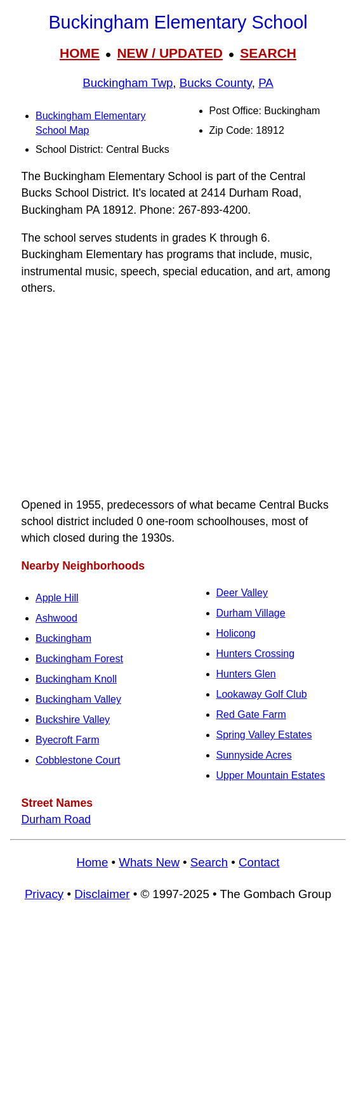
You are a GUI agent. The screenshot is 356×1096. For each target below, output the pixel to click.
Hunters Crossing (255, 653)
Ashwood (56, 618)
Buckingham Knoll (76, 679)
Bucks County (216, 82)
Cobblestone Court (78, 760)
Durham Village (251, 613)
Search (209, 862)
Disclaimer (101, 894)
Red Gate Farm (251, 714)
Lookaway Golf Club (261, 694)
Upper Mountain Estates (271, 775)
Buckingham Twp (127, 82)
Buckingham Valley (78, 699)
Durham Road (56, 819)
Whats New (149, 862)
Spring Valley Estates (264, 734)
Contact (259, 862)
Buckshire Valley (73, 719)
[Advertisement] (178, 396)
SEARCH (268, 53)
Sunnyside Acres (254, 755)
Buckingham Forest (79, 658)
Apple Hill (57, 597)
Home (92, 862)
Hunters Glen (246, 674)
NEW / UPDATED (169, 53)
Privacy (44, 894)
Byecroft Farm (67, 739)
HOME (80, 53)
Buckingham (63, 638)
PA (266, 82)
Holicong (236, 633)
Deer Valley (242, 592)
